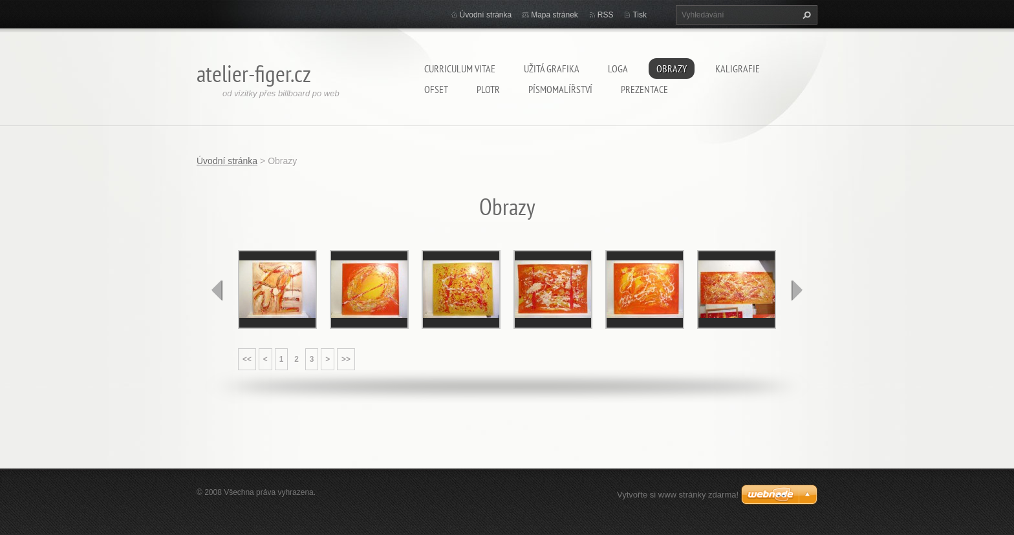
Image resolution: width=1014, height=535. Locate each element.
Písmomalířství (560, 89)
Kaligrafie (737, 68)
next (796, 290)
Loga (618, 68)
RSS (606, 14)
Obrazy (671, 68)
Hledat (805, 15)
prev (217, 290)
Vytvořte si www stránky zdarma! (678, 494)
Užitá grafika (551, 68)
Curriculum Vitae (459, 68)
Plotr (488, 89)
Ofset (436, 89)
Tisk (639, 14)
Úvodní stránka (486, 14)
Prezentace (644, 89)
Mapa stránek (554, 14)
